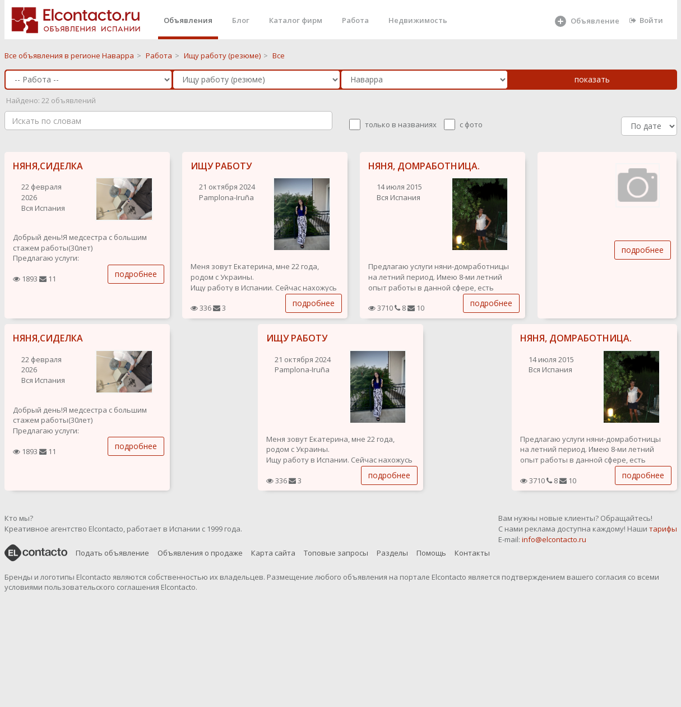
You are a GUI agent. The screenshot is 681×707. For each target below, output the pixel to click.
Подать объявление (112, 553)
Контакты (472, 553)
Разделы (392, 553)
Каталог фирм (295, 20)
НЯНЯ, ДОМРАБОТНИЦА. (424, 166)
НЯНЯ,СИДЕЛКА (48, 166)
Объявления (188, 20)
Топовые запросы (336, 553)
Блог (240, 20)
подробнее (136, 274)
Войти (646, 20)
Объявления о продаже (200, 553)
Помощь (431, 553)
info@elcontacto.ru (554, 539)
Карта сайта (273, 553)
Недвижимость (417, 20)
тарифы (663, 529)
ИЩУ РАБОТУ (221, 166)
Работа (355, 20)
